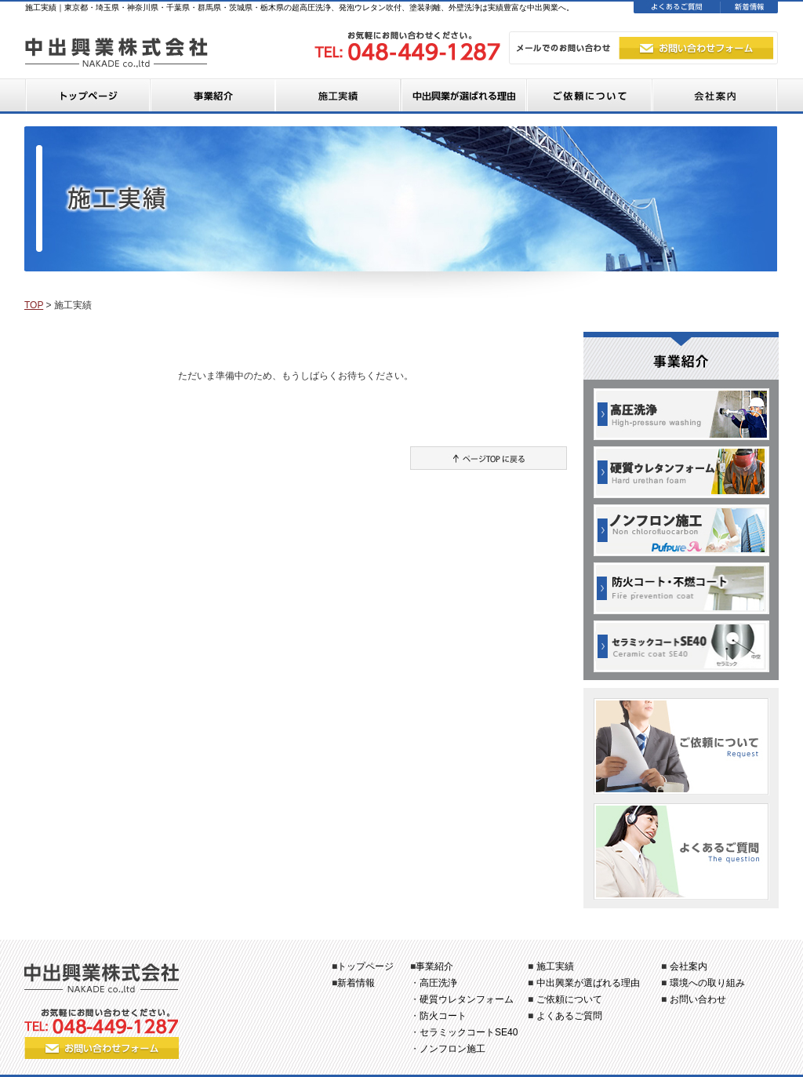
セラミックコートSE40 (469, 1032)
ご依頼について (569, 999)
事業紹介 (434, 966)
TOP (33, 305)
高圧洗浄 (438, 982)
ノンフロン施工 (452, 1048)
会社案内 (688, 966)
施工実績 (555, 966)
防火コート (443, 1015)
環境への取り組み (707, 982)
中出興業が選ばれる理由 (588, 982)
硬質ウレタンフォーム (467, 999)
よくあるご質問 (569, 1015)
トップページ (365, 966)
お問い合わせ (698, 999)
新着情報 (356, 982)
